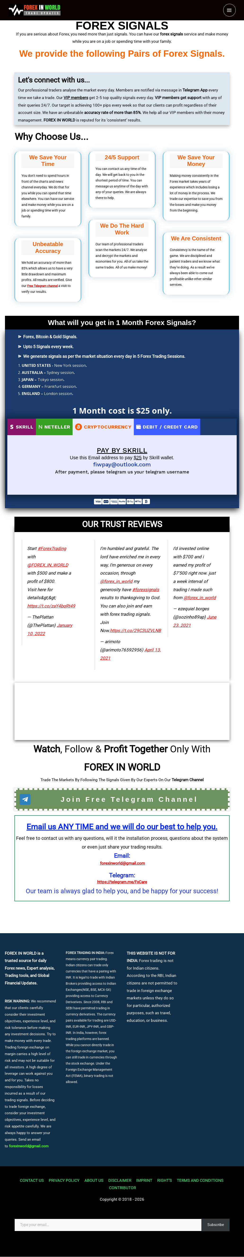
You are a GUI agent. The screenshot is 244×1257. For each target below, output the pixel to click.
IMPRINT (143, 1180)
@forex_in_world (116, 581)
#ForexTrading (52, 548)
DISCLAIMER (119, 1180)
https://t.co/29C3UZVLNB (135, 630)
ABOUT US (93, 1180)
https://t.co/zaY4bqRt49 (51, 605)
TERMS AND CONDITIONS (199, 1180)
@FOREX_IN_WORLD (47, 565)
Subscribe (215, 1225)
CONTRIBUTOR (122, 1188)
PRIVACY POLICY (63, 1180)
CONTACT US (31, 1180)
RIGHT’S (164, 1180)
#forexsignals (145, 589)
